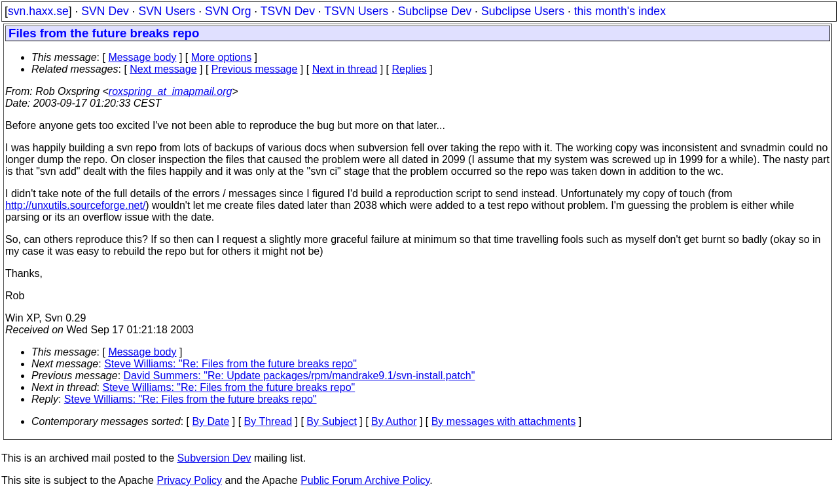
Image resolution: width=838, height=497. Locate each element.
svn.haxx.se (38, 11)
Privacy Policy (189, 480)
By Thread (268, 421)
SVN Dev (104, 11)
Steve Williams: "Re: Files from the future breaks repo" (230, 363)
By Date (210, 421)
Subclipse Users (522, 11)
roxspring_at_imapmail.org (170, 91)
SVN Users (166, 11)
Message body (142, 57)
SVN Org (228, 11)
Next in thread (345, 69)
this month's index (620, 11)
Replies (409, 69)
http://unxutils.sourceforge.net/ (75, 205)
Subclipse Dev (434, 11)
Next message (163, 69)
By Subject (331, 421)
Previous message (254, 69)
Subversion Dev (214, 458)
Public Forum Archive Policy (365, 480)
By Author (393, 421)
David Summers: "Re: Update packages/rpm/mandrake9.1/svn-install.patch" (299, 375)
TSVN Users (356, 11)
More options (221, 57)
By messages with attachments (503, 421)
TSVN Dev (288, 11)
